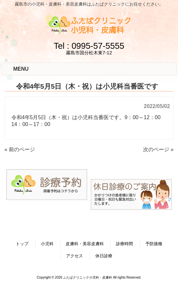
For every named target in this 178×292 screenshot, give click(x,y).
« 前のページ (20, 149)
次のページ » (158, 149)
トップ (22, 243)
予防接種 (153, 243)
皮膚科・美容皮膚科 (85, 243)
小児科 (47, 243)
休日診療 (103, 255)
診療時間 (124, 243)
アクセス (74, 255)
